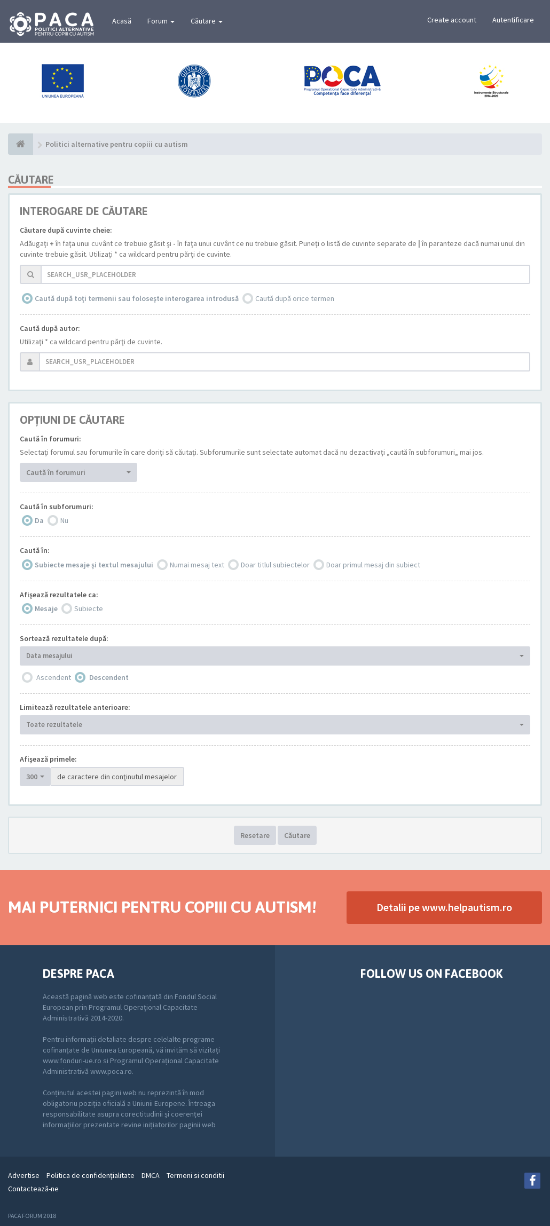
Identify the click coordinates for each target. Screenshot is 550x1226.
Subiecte (88, 608)
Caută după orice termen (294, 298)
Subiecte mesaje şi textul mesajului (94, 565)
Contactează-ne (33, 1188)
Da (39, 520)
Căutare (207, 21)
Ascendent (53, 677)
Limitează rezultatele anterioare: (75, 707)
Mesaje (46, 608)
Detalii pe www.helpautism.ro (444, 907)
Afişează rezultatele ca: (59, 594)
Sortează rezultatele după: (64, 638)
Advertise (24, 1175)
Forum (161, 21)
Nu (64, 520)
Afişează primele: (48, 759)
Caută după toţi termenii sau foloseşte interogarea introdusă (137, 298)
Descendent (109, 677)
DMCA (151, 1175)
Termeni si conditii (195, 1175)
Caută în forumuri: (50, 439)
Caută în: (35, 550)
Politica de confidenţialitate (90, 1175)
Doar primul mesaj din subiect (373, 565)
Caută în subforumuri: (56, 506)
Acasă (121, 21)
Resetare (255, 835)
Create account (451, 20)
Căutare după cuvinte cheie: (66, 230)
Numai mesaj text (197, 565)
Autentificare (513, 20)
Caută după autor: (50, 328)
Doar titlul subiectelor (275, 565)
